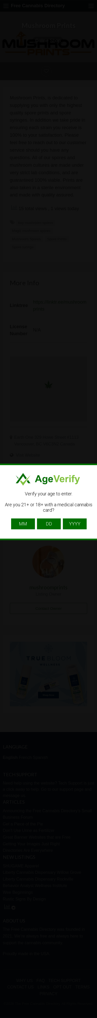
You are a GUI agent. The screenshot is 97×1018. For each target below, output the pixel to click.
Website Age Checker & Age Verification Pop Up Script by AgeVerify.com (90, 1016)
